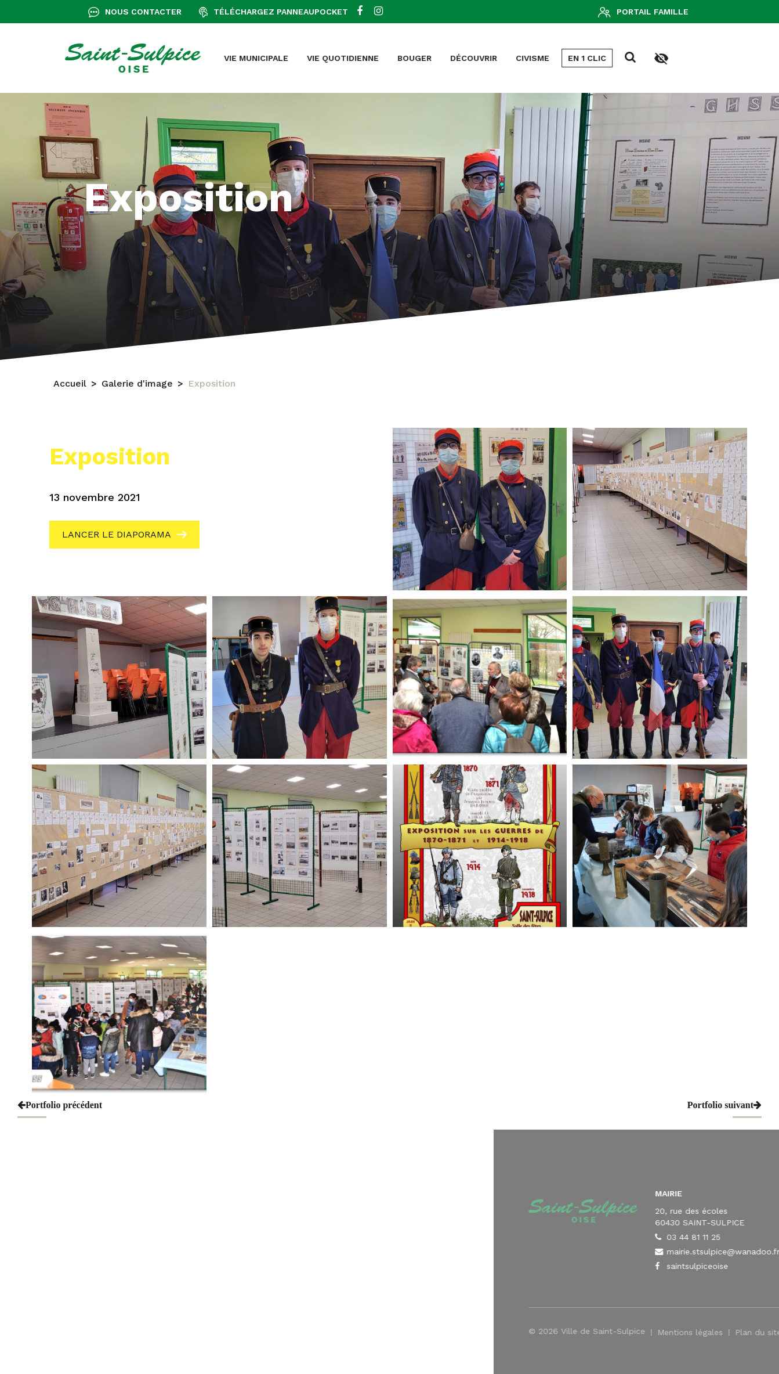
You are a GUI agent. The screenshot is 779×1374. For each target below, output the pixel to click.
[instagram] (378, 12)
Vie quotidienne (188, 58)
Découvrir (318, 58)
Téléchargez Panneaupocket (280, 11)
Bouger (259, 58)
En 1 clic (432, 58)
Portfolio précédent (59, 1105)
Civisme (377, 58)
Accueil (69, 384)
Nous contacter (143, 11)
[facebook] (360, 12)
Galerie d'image (137, 384)
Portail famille (653, 11)
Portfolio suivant (724, 1105)
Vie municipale (101, 58)
